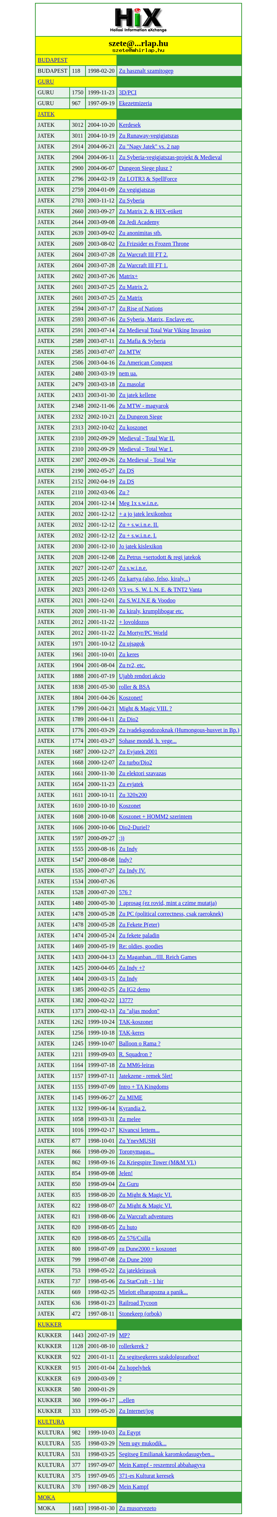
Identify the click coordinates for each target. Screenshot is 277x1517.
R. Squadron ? (135, 1054)
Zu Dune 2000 (135, 1260)
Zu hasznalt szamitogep (146, 71)
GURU (46, 82)
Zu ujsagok (132, 644)
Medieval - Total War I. (146, 449)
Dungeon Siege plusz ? (145, 168)
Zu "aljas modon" (139, 1011)
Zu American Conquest (145, 363)
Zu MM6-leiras (136, 1065)
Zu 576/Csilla (135, 1238)
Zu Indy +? (132, 968)
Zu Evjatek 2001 (138, 752)
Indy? (125, 860)
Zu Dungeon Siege (140, 417)
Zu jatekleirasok (138, 1270)
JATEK (46, 114)
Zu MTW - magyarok (144, 406)
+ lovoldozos (134, 622)
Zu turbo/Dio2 (135, 762)
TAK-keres (132, 1033)
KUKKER (50, 1324)
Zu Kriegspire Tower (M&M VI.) (157, 1162)
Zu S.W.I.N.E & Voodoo (147, 600)
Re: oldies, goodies (141, 946)
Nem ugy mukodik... (143, 1443)
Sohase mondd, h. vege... (148, 741)
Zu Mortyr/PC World (143, 633)
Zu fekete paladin (139, 935)
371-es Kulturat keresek (146, 1476)
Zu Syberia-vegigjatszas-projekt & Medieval (170, 157)
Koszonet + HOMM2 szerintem (155, 816)
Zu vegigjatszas (137, 190)
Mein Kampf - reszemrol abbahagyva (162, 1465)
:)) (121, 838)
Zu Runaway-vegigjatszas (149, 136)
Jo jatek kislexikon (140, 546)
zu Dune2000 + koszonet (148, 1249)
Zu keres (129, 654)
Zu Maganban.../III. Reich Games (158, 957)
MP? (124, 1335)
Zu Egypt (130, 1432)
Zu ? (124, 492)
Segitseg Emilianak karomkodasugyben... (167, 1454)
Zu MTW (130, 352)
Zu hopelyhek (135, 1368)
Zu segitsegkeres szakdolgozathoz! (159, 1357)
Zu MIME (130, 1097)
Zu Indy (128, 849)
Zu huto (128, 1227)
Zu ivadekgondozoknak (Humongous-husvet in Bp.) (179, 730)
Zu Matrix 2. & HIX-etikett (151, 211)
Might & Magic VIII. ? (145, 708)
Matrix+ (128, 276)
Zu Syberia (132, 200)
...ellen (127, 1400)
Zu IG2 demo (134, 989)
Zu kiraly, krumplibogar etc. (151, 611)
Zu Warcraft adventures (146, 1216)
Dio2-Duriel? (134, 827)
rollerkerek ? (133, 1346)
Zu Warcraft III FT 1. (143, 265)
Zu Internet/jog (136, 1411)
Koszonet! (131, 698)
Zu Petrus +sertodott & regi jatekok (160, 557)
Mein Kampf (134, 1486)
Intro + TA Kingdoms (144, 1087)
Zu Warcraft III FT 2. (143, 254)
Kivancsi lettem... (139, 1130)
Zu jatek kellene (137, 395)
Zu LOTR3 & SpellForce (148, 179)
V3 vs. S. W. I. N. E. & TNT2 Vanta (160, 589)
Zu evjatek (131, 784)
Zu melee (130, 1119)
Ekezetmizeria (135, 103)
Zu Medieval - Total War (147, 460)
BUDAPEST (52, 60)
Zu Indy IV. (132, 870)
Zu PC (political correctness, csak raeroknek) (171, 914)
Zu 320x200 (133, 795)
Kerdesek (130, 125)
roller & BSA (134, 687)
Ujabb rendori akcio (142, 676)
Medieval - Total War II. (147, 438)
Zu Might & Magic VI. (145, 1195)
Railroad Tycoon (138, 1303)
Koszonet (130, 806)
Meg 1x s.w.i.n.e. (139, 503)
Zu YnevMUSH (137, 1141)
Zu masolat (132, 384)
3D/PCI (128, 92)
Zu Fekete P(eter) (139, 925)
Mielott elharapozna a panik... (153, 1292)
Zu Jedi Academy (139, 222)
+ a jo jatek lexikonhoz (145, 514)
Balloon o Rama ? (140, 1043)
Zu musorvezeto (138, 1508)
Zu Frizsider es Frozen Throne (154, 244)
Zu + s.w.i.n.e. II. (139, 525)
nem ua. (128, 373)
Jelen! (126, 1173)
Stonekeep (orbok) (140, 1314)
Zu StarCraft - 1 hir (141, 1281)
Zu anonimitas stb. (140, 233)
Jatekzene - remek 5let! (146, 1076)
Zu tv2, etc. (132, 665)
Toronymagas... (137, 1151)
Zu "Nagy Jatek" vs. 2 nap (149, 146)
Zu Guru (129, 1184)
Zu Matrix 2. (133, 287)
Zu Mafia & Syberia (142, 341)
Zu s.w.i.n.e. (133, 568)
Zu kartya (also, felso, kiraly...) (154, 579)
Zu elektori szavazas (142, 773)
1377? (126, 1000)
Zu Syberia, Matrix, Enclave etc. (156, 319)
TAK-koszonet (136, 1022)
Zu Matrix (130, 298)
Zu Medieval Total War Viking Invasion (165, 330)
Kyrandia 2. (132, 1108)
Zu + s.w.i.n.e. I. (138, 535)
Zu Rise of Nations (141, 308)
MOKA (46, 1497)
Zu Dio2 (128, 719)
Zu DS (126, 471)
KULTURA (51, 1422)
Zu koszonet (133, 427)
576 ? (125, 892)
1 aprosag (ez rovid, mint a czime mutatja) (168, 903)
